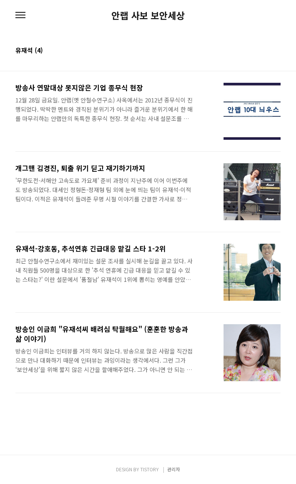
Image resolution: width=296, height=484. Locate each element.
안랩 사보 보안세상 (148, 15)
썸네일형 (265, 50)
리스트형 (276, 50)
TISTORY (149, 469)
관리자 (173, 469)
